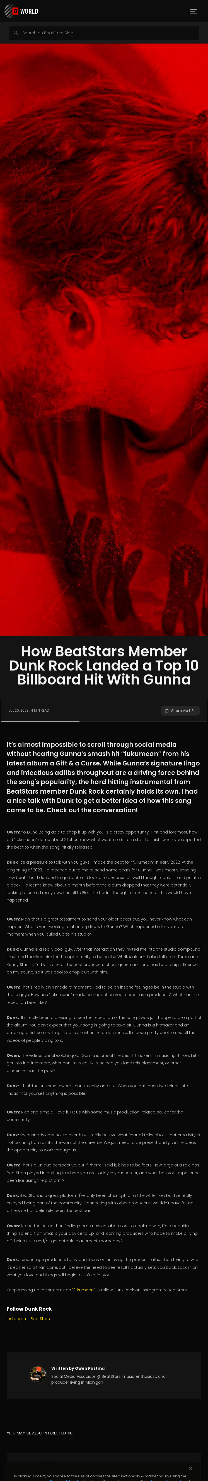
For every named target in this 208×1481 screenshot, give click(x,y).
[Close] (191, 1474)
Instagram (17, 1318)
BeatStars (40, 1318)
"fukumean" (83, 1290)
